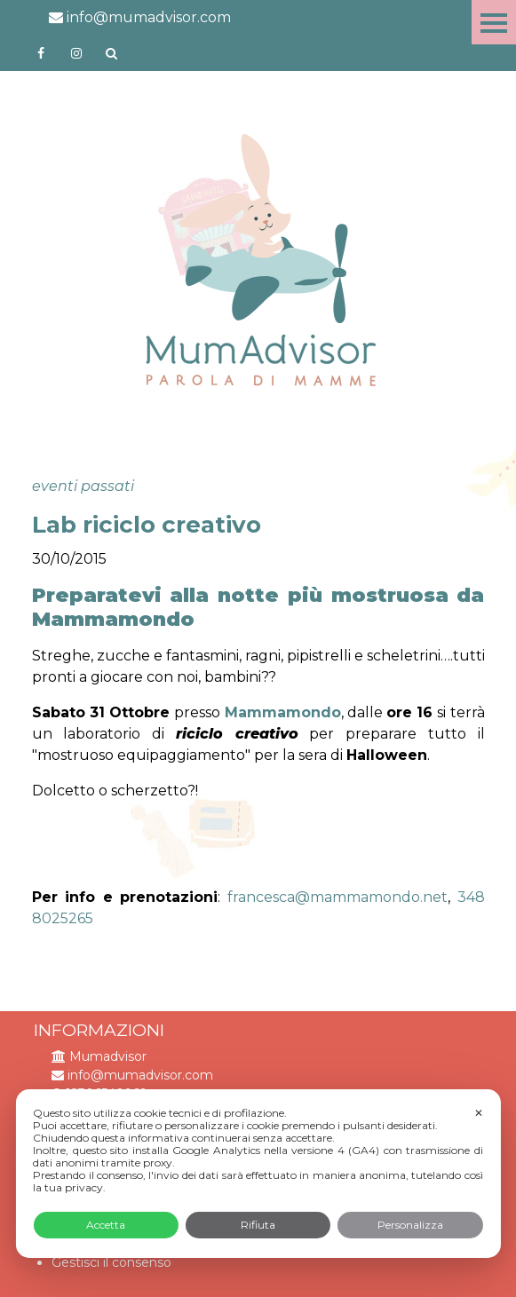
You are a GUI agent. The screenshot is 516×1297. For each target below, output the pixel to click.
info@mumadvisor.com (140, 17)
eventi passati (83, 486)
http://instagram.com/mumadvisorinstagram (76, 53)
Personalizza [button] (410, 1224)
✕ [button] (478, 1112)
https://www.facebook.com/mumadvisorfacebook (41, 53)
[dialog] (257, 1173)
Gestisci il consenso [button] (111, 1262)
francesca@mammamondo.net (337, 897)
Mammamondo (283, 712)
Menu (494, 22)
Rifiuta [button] (258, 1224)
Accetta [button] (105, 1224)
